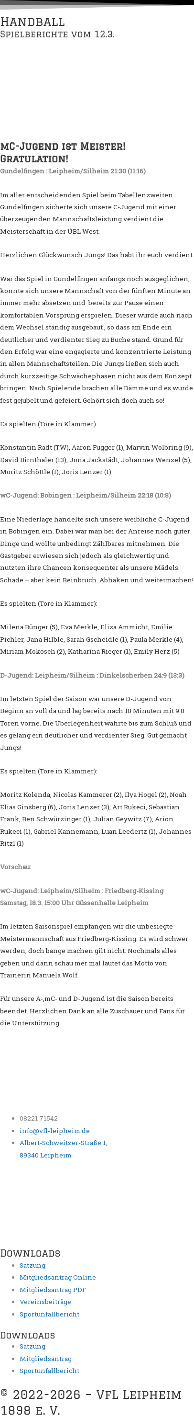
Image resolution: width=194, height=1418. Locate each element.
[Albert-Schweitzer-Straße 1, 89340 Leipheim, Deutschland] (71, 1207)
